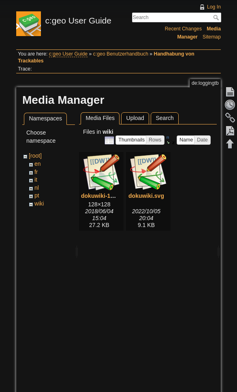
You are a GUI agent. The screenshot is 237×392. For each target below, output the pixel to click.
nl (36, 187)
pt (36, 195)
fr (36, 172)
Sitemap (212, 37)
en (37, 164)
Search (217, 17)
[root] (35, 155)
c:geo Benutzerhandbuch (120, 54)
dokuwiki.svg (146, 196)
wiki (39, 203)
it (35, 179)
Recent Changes (183, 29)
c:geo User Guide (68, 54)
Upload (135, 118)
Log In (214, 7)
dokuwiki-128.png (104, 196)
